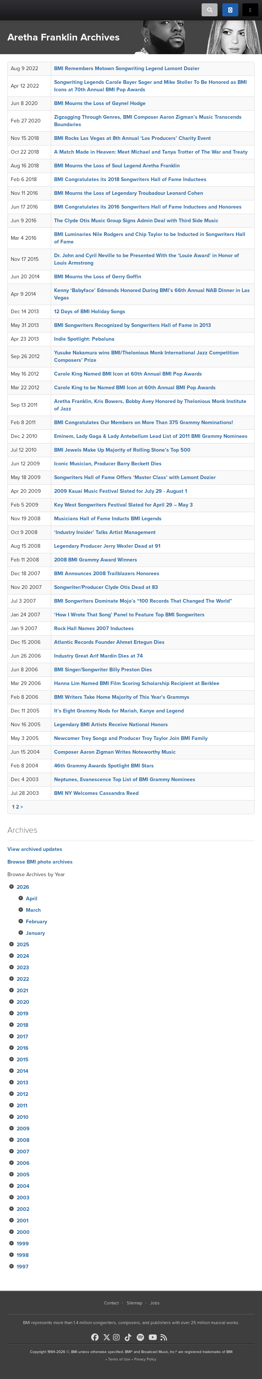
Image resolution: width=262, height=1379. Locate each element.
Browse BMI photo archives (40, 862)
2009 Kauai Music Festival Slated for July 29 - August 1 (120, 491)
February (36, 921)
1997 (23, 1267)
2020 (23, 1002)
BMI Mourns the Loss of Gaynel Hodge (100, 103)
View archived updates (34, 849)
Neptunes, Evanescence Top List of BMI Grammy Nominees (124, 779)
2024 (23, 956)
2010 (23, 1117)
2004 (23, 1186)
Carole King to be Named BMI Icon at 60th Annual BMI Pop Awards (135, 387)
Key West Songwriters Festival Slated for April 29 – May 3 (123, 505)
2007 (23, 1152)
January (35, 933)
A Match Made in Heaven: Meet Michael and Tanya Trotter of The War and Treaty (151, 152)
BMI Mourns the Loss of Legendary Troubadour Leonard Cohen (128, 193)
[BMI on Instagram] (118, 1337)
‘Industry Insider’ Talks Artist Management (105, 532)
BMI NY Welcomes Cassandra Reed (96, 793)
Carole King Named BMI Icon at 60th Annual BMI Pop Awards (128, 374)
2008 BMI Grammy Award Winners (95, 560)
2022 (23, 979)
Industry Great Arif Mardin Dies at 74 (98, 656)
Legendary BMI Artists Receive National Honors (111, 724)
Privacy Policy (145, 1359)
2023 (23, 967)
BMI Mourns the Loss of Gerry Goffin (97, 276)
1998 (23, 1255)
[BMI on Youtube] (154, 1337)
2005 (23, 1175)
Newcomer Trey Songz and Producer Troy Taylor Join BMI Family (131, 738)
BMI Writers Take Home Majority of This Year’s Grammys (121, 697)
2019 (23, 1013)
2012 (22, 1094)
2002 (23, 1209)
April (31, 898)
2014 (22, 1071)
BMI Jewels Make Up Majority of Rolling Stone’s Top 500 (122, 450)
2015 (23, 1060)
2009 (23, 1129)
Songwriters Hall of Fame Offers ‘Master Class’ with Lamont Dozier (135, 477)
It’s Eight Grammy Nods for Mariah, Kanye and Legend (119, 711)
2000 (23, 1232)
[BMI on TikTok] (130, 1337)
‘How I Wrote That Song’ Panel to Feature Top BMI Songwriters (129, 615)
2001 (23, 1221)
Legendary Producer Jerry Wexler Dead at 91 (107, 546)
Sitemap (134, 1303)
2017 (22, 1037)
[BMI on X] (107, 1335)
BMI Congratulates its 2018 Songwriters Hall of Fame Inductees (130, 179)
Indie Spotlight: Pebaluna (84, 339)
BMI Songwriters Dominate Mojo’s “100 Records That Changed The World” (143, 601)
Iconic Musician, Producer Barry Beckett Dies (108, 464)
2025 (23, 944)
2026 (23, 887)
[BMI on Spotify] (142, 1337)
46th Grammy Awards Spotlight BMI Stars (104, 766)
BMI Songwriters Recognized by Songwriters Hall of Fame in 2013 (132, 325)
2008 (23, 1140)
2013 (22, 1083)
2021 (22, 990)
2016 (23, 1048)
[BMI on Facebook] (96, 1337)
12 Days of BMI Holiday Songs (89, 311)
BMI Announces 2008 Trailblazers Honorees (106, 573)
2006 (23, 1163)
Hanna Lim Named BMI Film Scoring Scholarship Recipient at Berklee (136, 683)
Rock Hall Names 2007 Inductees (94, 628)
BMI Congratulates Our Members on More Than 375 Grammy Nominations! (143, 422)
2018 (22, 1025)
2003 (23, 1198)
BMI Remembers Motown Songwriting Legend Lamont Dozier (126, 68)
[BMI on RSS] (165, 1337)
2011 (22, 1106)
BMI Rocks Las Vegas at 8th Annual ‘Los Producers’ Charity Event (132, 138)
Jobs (155, 1303)
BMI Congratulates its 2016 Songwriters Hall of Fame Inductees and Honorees (148, 207)
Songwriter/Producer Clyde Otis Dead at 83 (106, 587)
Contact (111, 1303)
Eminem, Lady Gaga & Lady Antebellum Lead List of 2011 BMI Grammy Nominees (151, 436)
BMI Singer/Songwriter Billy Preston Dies (103, 669)
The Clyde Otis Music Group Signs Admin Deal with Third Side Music (136, 220)
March (33, 910)
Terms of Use (119, 1359)
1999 (23, 1244)
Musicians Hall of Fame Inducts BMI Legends (108, 518)
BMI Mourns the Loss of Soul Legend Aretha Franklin (117, 166)
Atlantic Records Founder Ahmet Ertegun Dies (109, 642)
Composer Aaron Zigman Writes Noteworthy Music (115, 752)
